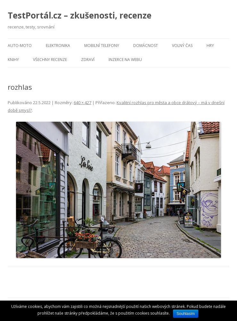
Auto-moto (20, 45)
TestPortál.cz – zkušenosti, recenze (79, 15)
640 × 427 (82, 102)
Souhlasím (185, 313)
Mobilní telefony (101, 45)
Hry (210, 45)
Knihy (13, 59)
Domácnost (145, 45)
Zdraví (87, 59)
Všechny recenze (50, 59)
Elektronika (58, 45)
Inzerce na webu (125, 59)
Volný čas (182, 45)
